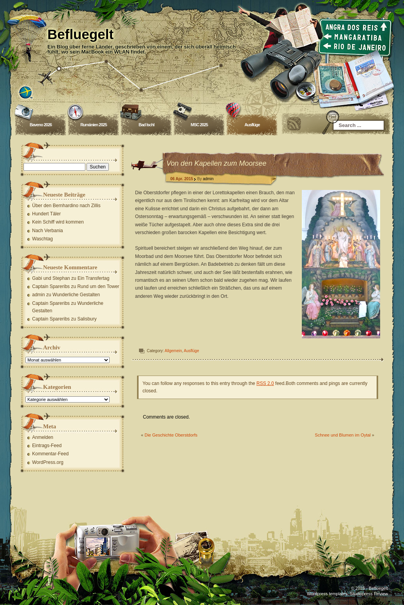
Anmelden (42, 437)
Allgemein (173, 351)
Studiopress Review (369, 593)
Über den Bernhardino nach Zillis (66, 205)
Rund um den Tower (98, 286)
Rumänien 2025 (93, 124)
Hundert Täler (46, 214)
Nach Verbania (47, 230)
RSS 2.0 (265, 383)
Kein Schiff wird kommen (58, 222)
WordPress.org (47, 462)
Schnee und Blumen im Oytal (342, 435)
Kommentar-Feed (50, 453)
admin (208, 179)
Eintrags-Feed (46, 445)
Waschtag (42, 239)
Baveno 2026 (41, 124)
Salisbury (86, 319)
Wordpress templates (327, 593)
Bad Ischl (146, 124)
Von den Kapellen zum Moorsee (216, 163)
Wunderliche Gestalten (76, 294)
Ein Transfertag (93, 278)
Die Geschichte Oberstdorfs (170, 435)
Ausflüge (252, 124)
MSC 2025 (199, 124)
